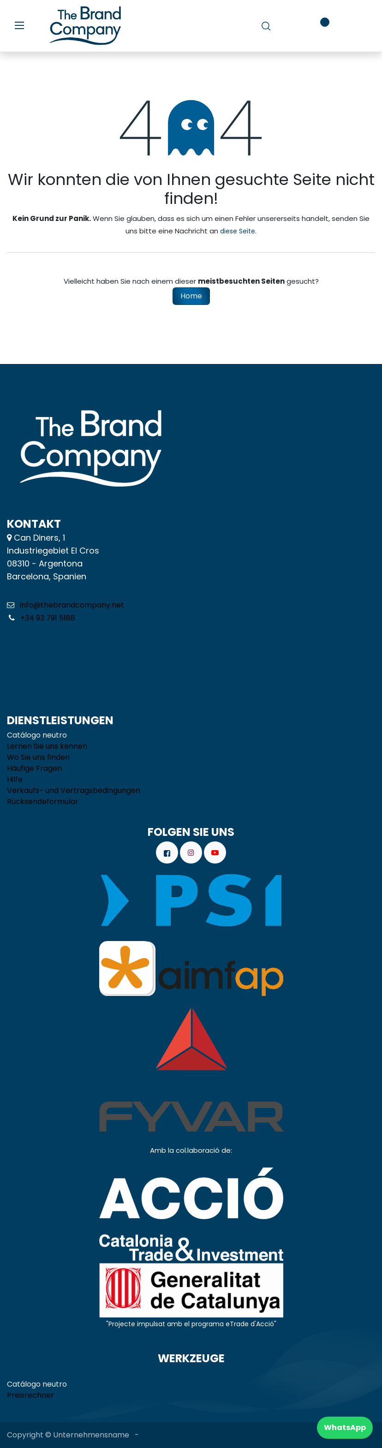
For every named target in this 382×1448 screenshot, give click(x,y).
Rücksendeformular (42, 801)
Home (191, 296)
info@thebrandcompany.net (72, 605)
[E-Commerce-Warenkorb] (292, 25)
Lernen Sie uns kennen (47, 746)
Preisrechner (30, 1395)
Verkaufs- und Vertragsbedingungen (73, 790)
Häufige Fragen (34, 768)
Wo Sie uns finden (38, 757)
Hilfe (15, 779)
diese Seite (237, 231)
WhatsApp (345, 1427)
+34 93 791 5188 (46, 618)
